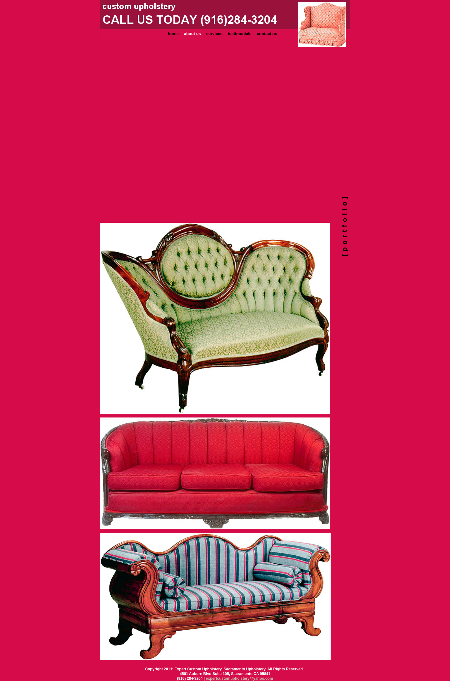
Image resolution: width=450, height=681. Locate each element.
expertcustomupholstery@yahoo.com (239, 678)
